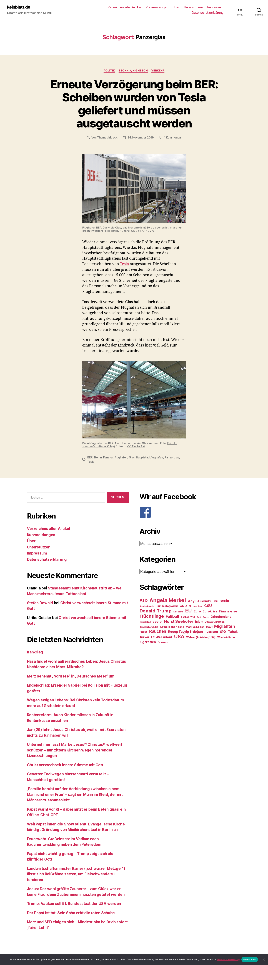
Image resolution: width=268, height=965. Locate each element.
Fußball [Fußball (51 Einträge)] (172, 616)
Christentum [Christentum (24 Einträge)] (195, 606)
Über (175, 7)
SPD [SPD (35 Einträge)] (223, 631)
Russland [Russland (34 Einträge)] (211, 631)
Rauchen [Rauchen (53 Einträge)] (157, 631)
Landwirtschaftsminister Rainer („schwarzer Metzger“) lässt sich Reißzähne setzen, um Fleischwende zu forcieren (76, 874)
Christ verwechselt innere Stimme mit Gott (65, 765)
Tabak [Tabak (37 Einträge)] (233, 631)
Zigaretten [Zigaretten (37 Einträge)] (147, 642)
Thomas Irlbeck (107, 137)
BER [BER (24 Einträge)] (216, 601)
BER (90, 457)
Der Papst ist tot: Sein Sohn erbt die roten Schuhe (71, 913)
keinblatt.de (18, 7)
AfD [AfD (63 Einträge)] (143, 600)
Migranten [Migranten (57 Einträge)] (224, 626)
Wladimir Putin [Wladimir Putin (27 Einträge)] (226, 637)
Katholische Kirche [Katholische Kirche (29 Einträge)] (172, 626)
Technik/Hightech (133, 70)
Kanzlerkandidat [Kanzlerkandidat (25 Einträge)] (148, 627)
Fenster (108, 457)
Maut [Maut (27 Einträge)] (209, 626)
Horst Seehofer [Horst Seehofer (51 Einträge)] (178, 621)
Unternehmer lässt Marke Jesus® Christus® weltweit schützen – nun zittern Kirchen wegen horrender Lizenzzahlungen (74, 750)
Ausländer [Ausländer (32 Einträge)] (204, 601)
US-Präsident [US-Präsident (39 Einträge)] (161, 637)
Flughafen (120, 457)
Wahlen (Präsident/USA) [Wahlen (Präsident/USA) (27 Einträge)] (200, 637)
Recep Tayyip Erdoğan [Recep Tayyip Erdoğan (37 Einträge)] (185, 631)
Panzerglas (171, 457)
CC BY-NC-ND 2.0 (142, 230)
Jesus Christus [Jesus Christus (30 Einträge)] (214, 621)
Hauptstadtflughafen (149, 457)
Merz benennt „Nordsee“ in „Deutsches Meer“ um (70, 676)
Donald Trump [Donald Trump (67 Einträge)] (155, 611)
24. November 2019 (140, 137)
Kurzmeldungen (157, 7)
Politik (109, 70)
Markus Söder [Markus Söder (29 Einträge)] (195, 626)
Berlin (98, 457)
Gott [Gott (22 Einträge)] (199, 617)
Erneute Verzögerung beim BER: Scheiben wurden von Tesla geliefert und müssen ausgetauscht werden (134, 103)
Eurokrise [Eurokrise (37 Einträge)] (210, 611)
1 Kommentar (172, 137)
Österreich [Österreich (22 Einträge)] (163, 642)
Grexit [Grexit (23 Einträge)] (206, 617)
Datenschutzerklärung (208, 12)
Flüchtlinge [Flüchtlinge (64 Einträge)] (151, 616)
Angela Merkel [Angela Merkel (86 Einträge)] (167, 600)
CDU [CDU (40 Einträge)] (183, 606)
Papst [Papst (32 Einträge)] (143, 631)
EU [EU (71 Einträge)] (188, 611)
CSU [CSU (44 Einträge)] (208, 606)
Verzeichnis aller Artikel (124, 7)
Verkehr (157, 70)
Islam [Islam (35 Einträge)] (199, 621)
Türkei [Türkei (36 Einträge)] (144, 637)
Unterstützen (193, 7)
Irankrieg (35, 652)
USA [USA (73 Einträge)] (179, 637)
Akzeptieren (249, 959)
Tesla (124, 264)
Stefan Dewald (40, 603)
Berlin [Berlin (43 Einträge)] (224, 601)
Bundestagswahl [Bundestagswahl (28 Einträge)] (167, 606)
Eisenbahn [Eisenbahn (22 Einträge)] (178, 612)
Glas (132, 457)
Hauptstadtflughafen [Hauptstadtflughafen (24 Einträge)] (150, 622)
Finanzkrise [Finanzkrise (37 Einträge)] (228, 611)
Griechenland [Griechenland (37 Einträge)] (221, 616)
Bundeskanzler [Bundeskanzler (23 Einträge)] (147, 606)
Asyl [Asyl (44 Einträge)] (192, 601)
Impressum (215, 7)
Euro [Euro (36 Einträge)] (197, 611)
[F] (190, 512)
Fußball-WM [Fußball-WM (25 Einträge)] (188, 617)
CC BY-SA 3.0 (136, 446)
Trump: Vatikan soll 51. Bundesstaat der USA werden (74, 903)
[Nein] (263, 959)
